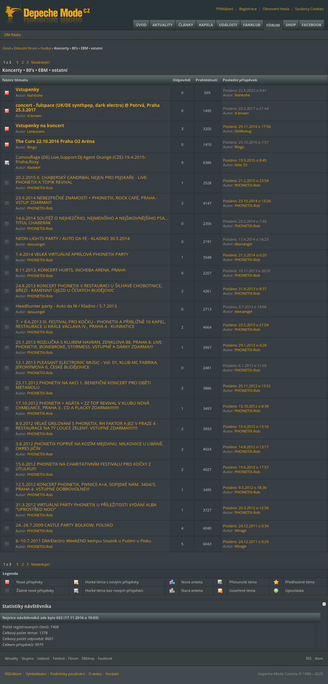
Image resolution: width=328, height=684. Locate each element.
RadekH (33, 167)
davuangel (36, 244)
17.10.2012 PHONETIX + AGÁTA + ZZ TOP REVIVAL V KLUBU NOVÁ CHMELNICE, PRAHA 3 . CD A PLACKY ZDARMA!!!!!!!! (82, 405)
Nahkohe (35, 95)
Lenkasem (36, 131)
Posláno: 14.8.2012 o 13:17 (246, 446)
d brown (34, 115)
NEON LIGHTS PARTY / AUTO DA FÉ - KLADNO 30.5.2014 (73, 238)
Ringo (32, 147)
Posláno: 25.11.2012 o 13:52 (247, 385)
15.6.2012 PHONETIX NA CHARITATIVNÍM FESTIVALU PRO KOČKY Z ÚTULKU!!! (83, 466)
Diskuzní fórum (25, 48)
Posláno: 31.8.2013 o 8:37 (245, 288)
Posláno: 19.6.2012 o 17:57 (246, 467)
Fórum (273, 25)
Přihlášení (224, 8)
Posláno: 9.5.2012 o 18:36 (245, 487)
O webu (95, 673)
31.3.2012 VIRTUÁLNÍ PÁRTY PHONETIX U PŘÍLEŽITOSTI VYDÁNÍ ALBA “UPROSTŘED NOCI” (86, 507)
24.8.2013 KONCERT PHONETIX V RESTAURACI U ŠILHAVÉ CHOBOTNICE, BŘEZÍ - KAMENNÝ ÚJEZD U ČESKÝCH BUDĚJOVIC (89, 288)
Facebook (311, 24)
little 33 (241, 164)
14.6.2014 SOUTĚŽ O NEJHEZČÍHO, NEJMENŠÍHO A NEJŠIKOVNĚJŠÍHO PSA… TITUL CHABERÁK (92, 220)
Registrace (248, 8)
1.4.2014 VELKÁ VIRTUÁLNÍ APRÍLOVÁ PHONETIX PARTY (72, 254)
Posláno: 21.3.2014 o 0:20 (245, 254)
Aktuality (163, 24)
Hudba (45, 48)
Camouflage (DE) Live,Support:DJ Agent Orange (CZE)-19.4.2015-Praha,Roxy (81, 159)
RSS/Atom (13, 673)
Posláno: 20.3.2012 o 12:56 (246, 507)
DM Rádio (12, 34)
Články (185, 24)
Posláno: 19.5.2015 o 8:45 (245, 160)
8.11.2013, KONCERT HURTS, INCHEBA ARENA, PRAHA (71, 270)
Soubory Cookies (309, 8)
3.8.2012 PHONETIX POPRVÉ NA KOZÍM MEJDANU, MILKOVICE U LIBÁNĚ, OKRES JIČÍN (89, 446)
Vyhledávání (36, 673)
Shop (291, 24)
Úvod (141, 24)
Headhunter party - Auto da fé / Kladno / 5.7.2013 (66, 306)
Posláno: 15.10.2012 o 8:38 (246, 406)
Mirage (240, 530)
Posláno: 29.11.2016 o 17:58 (247, 126)
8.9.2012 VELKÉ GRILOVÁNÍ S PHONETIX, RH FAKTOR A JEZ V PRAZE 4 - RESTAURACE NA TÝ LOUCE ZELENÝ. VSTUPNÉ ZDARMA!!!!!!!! (87, 425)
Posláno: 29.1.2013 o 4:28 (245, 345)
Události (228, 24)
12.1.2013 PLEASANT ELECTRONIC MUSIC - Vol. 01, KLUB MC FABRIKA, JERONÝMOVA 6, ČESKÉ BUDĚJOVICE (87, 364)
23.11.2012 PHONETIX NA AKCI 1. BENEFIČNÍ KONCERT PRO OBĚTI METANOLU (83, 385)
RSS (309, 658)
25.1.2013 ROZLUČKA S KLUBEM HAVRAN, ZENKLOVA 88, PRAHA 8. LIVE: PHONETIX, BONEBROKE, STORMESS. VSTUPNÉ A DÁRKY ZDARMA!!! (89, 344)
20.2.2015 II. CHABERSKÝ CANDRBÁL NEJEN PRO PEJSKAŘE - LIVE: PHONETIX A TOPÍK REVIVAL (82, 179)
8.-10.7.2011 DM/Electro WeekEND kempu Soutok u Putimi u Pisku (83, 541)
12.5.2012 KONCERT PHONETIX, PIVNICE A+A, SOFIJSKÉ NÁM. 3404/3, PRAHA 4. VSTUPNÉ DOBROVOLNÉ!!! (86, 486)
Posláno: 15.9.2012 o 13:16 (246, 426)
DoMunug (243, 131)
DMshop (88, 658)
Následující (40, 62)
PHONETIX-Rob (40, 187)
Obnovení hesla (276, 8)
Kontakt (112, 673)
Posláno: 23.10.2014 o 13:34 (247, 200)
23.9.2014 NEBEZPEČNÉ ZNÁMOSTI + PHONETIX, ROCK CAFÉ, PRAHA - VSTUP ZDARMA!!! (87, 200)
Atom (319, 658)
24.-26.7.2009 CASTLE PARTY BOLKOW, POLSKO (64, 525)
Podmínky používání (67, 673)
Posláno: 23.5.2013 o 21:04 (246, 324)
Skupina (28, 658)
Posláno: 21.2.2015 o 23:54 (246, 180)
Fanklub (251, 24)
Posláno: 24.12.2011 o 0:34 (246, 525)
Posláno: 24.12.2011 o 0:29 (246, 541)
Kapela (206, 24)
